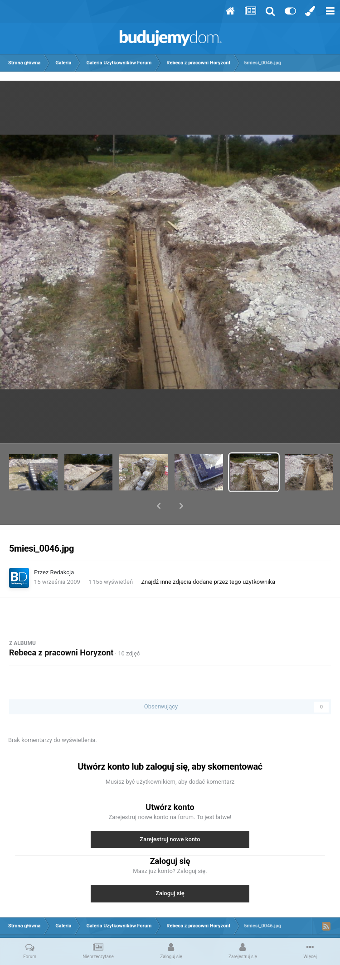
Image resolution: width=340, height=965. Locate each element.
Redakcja (62, 548)
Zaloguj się (170, 869)
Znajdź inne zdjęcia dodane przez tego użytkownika (208, 558)
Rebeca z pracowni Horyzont (61, 629)
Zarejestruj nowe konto (170, 815)
